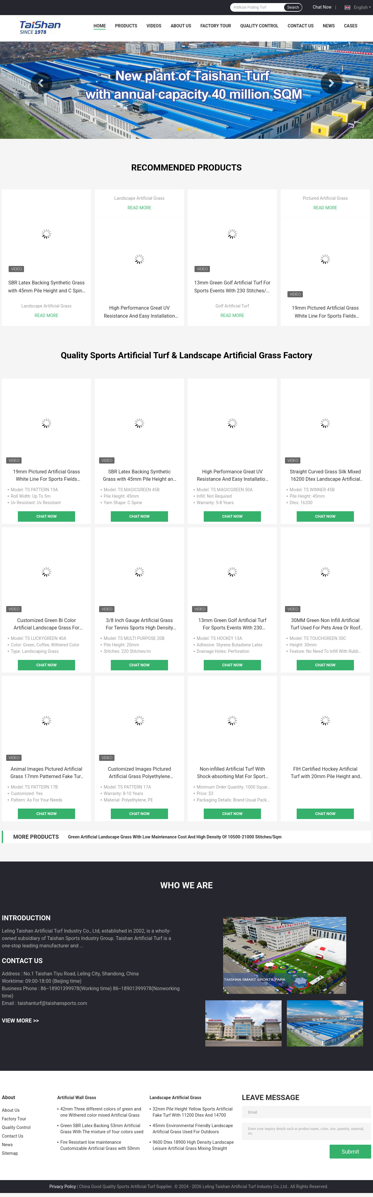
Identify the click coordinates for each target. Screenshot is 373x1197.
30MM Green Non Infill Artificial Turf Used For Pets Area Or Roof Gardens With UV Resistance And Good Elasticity (325, 624)
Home (100, 25)
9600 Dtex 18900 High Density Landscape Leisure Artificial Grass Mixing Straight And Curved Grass (193, 1146)
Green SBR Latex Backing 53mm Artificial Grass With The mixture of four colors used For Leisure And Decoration (101, 1129)
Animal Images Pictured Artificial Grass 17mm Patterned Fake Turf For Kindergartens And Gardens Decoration (46, 773)
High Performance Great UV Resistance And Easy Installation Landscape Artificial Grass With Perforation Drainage (139, 312)
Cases (351, 25)
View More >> (20, 1020)
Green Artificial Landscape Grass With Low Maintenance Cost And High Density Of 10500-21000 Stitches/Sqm (175, 836)
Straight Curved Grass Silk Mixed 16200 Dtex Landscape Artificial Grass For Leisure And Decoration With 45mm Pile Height (325, 476)
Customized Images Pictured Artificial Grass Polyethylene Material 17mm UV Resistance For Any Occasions (139, 773)
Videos (154, 25)
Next (331, 83)
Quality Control (259, 25)
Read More (46, 315)
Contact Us (301, 25)
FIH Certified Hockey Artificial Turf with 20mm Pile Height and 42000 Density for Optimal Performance (325, 773)
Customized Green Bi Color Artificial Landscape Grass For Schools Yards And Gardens (46, 624)
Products (126, 25)
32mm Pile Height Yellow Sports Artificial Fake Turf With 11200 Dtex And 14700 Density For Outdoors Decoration (193, 1113)
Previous (41, 83)
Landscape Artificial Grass (47, 305)
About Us (180, 25)
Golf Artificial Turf (232, 305)
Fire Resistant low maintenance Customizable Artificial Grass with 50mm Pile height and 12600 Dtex (100, 1146)
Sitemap (10, 1153)
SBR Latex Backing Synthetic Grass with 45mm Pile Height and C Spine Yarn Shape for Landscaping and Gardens (46, 287)
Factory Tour (215, 25)
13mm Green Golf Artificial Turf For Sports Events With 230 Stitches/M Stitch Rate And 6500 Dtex (232, 287)
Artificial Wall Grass (76, 1097)
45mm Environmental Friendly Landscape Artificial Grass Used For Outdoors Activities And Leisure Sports (193, 1129)
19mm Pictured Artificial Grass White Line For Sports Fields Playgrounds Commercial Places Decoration (325, 312)
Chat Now (322, 7)
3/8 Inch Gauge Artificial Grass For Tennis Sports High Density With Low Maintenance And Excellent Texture (139, 624)
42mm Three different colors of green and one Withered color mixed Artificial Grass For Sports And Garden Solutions (100, 1113)
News (329, 25)
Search (293, 7)
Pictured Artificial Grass (325, 198)
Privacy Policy (62, 1186)
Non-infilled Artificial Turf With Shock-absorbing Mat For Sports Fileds (232, 773)
